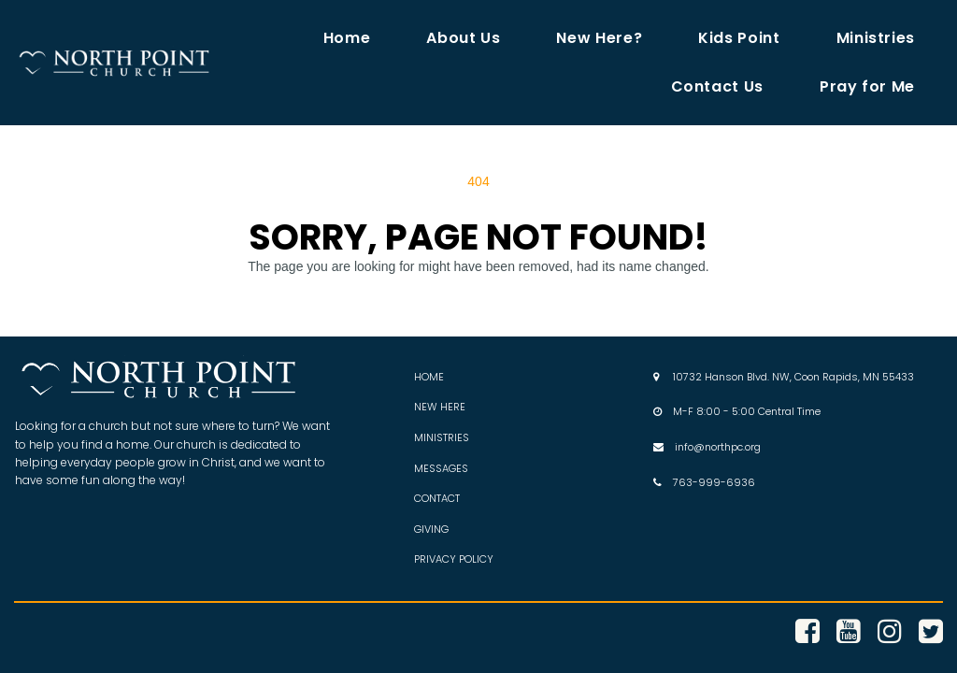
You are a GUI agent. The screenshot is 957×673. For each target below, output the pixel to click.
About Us (463, 38)
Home (347, 38)
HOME (429, 376)
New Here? (599, 38)
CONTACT (437, 498)
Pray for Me (867, 86)
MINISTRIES (441, 437)
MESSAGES (441, 468)
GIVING (431, 529)
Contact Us (717, 86)
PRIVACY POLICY (453, 558)
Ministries (875, 38)
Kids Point (738, 38)
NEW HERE (439, 406)
